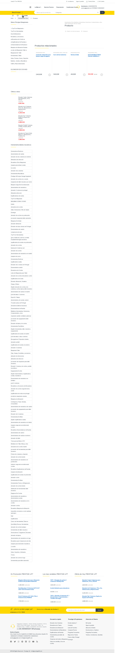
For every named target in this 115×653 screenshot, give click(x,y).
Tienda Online (90, 1)
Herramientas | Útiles (16, 55)
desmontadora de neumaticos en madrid (21, 253)
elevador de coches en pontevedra (20, 215)
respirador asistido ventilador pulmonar (21, 316)
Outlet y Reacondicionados (18, 63)
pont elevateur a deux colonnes (19, 336)
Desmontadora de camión (17, 229)
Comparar (85, 31)
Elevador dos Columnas (56, 623)
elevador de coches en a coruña (19, 179)
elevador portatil (15, 342)
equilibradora (14, 518)
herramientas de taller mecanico (19, 530)
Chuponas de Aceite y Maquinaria (59, 639)
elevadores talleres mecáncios (19, 305)
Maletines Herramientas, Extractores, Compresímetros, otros (88, 22)
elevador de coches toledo (18, 486)
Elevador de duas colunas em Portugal (21, 226)
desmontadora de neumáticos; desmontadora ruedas (19, 497)
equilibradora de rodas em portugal (20, 393)
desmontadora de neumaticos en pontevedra (19, 460)
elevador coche (15, 477)
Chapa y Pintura (15, 284)
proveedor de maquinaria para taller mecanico (20, 362)
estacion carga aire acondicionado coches (20, 465)
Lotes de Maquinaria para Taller (19, 273)
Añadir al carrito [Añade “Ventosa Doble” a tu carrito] (84, 74)
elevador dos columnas (17, 170)
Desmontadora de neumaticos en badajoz (19, 379)
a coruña (13, 546)
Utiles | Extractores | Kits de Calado (73, 23)
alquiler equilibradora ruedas (18, 419)
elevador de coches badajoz (18, 527)
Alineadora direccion (16, 193)
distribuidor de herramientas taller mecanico (19, 489)
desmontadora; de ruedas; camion (20, 300)
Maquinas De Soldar (16, 221)
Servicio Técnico (49, 7)
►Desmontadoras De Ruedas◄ (19, 44)
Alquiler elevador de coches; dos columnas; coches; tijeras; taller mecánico (21, 288)
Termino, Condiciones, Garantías (94, 635)
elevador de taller (15, 438)
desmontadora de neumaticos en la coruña (20, 501)
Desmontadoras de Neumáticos (58, 630)
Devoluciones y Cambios (92, 630)
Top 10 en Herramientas (17, 31)
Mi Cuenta (100, 1)
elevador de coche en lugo (18, 557)
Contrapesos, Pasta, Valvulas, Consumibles (18, 402)
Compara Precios (72, 630)
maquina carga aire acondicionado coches (20, 426)
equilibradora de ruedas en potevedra (21, 474)
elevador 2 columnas (16, 347)
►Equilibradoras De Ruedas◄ (18, 42)
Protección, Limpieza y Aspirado (19, 454)
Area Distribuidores (16, 34)
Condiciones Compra (72, 7)
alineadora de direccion (17, 358)
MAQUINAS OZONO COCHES (18, 201)
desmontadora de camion (17, 432)
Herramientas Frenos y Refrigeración (20, 483)
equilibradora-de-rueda (17, 278)
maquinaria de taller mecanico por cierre (21, 182)
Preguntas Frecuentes (73, 632)
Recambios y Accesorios (17, 36)
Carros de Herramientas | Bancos (60, 53)
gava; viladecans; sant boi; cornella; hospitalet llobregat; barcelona (20, 238)
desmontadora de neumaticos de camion (21, 406)
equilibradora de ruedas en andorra (20, 345)
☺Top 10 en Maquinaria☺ (17, 28)
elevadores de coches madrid (19, 446)
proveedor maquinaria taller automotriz (21, 218)
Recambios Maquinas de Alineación (20, 508)
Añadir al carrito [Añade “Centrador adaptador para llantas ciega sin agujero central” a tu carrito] (49, 74)
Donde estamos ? (72, 623)
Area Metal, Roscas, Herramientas (19, 524)
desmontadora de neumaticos (18, 187)
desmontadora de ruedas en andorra (20, 435)
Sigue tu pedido (80, 1)
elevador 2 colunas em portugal (19, 190)
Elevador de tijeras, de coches (19, 323)
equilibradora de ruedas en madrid (20, 333)
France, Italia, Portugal (73, 637)
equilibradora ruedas (16, 262)
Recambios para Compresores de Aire (21, 541)
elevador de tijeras (16, 535)
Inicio (12, 18)
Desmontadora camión (17, 267)
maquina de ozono (16, 256)
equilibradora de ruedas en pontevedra (21, 242)
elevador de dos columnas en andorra (21, 156)
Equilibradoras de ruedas (17, 196)
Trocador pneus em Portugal (18, 303)
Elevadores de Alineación (56, 627)
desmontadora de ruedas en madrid (20, 291)
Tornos (13, 555)
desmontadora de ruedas (17, 154)
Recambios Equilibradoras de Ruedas (20, 469)
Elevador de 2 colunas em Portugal (20, 264)
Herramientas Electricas (17, 259)
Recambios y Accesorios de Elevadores (21, 386)
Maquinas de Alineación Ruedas (19, 47)
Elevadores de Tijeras (55, 625)
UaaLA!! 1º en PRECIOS (16, 1)
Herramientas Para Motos (17, 326)
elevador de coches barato (18, 457)
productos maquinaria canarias (19, 396)
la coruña (13, 168)
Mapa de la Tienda (73, 635)
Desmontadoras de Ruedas (18, 308)
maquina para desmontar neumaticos (20, 543)
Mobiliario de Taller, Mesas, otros (19, 444)
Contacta (70, 625)
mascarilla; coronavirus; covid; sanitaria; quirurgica (21, 512)
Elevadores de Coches (17, 270)
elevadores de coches (17, 207)
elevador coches (15, 505)
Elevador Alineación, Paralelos (19, 281)
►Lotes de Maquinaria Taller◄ (19, 50)
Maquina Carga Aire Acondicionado (20, 184)
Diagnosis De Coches (16, 493)
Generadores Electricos (17, 151)
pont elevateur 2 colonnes (18, 294)
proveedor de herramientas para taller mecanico (21, 450)
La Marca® (38, 7)
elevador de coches (16, 250)
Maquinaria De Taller (16, 53)
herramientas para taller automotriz (20, 560)
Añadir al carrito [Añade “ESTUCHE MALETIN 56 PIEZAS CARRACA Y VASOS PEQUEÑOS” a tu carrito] (101, 74)
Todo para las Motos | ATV (18, 441)
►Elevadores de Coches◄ (18, 39)
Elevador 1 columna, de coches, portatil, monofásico (21, 367)
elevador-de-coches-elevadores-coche (21, 275)
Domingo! (13, 212)
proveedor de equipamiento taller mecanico (20, 319)
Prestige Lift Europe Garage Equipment (21, 176)
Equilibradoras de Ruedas (56, 632)
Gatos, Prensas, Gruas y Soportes (19, 58)
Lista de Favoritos (72, 627)
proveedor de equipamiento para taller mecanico (21, 410)
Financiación (60, 7)
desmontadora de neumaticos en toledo (21, 422)
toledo (12, 204)
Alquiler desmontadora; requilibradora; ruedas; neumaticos (21, 374)
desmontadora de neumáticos (18, 549)
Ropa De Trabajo (15, 297)
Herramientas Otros (23, 18)
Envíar (99, 610)
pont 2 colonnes (15, 383)
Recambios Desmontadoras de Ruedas (21, 430)
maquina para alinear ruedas (18, 165)
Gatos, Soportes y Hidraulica (18, 552)
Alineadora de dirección (17, 159)
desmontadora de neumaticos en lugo (21, 538)
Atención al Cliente (90, 627)
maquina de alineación (17, 472)
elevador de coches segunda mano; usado (20, 389)
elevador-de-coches (16, 245)
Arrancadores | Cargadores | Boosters (21, 532)
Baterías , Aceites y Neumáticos (19, 61)
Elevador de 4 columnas (17, 414)
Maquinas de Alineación (17, 399)
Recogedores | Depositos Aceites (20, 339)
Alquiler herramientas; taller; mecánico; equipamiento (21, 330)
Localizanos (70, 1)
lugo (12, 516)
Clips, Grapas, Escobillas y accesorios (20, 353)
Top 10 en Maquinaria (16, 198)
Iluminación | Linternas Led (17, 248)
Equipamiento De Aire (16, 371)
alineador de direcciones (17, 356)
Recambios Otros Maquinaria (18, 162)
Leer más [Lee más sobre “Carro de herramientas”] (66, 74)
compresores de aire (16, 232)
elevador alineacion (16, 223)
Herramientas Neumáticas (17, 173)
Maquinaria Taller (15, 350)
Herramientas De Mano (17, 416)
